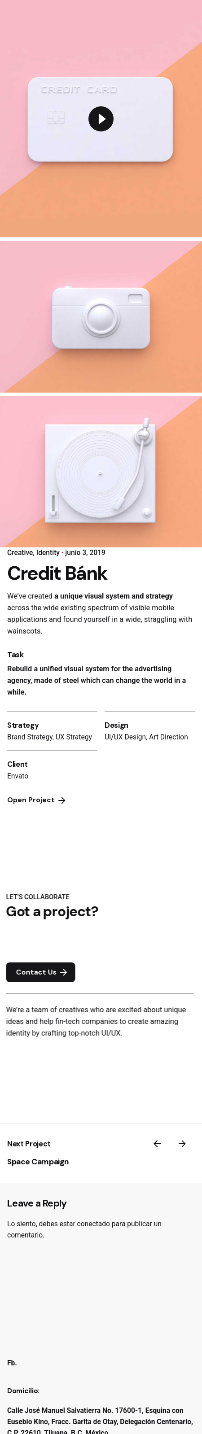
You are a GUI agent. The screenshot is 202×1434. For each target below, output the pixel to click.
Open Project (37, 800)
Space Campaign (38, 1162)
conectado (93, 1224)
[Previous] (157, 1143)
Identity (48, 553)
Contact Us (46, 972)
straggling (160, 619)
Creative (20, 553)
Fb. (12, 1363)
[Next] (182, 1143)
